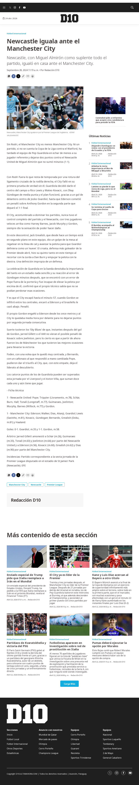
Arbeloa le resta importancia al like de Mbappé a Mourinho (102, 168)
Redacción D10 (26, 500)
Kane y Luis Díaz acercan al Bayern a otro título (110, 576)
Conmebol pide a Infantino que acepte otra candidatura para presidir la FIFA (110, 120)
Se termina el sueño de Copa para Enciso (102, 208)
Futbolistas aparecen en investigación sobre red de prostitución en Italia (68, 646)
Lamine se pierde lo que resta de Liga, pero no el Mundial (103, 188)
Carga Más (69, 683)
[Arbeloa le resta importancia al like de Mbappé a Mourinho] (126, 165)
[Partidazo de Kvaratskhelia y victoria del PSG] (27, 624)
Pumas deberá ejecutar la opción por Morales (109, 644)
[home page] (69, 18)
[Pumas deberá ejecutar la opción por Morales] (112, 624)
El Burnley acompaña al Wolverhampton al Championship (102, 227)
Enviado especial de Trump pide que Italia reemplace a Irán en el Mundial (25, 578)
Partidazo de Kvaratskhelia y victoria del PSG (26, 644)
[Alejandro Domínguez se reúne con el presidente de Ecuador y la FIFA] (126, 145)
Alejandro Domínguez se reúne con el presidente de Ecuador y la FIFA (103, 148)
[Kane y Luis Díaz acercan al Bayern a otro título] (112, 556)
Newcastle (36, 484)
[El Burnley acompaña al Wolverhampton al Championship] (126, 224)
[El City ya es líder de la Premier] (70, 556)
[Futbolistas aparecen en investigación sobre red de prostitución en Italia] (70, 624)
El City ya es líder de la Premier (65, 576)
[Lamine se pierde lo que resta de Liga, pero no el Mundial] (126, 186)
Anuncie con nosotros (50, 730)
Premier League (54, 484)
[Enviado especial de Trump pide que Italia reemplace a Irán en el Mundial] (27, 556)
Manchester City (17, 484)
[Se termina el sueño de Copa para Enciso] (126, 206)
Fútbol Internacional (16, 33)
